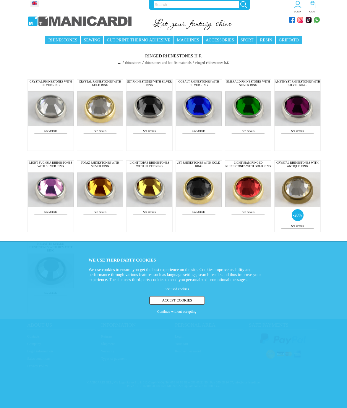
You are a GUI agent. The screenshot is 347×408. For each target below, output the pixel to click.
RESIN (266, 40)
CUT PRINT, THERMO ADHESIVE (138, 40)
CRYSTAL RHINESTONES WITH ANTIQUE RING (297, 164)
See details (50, 131)
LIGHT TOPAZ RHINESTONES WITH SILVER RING (149, 164)
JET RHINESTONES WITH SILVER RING (149, 83)
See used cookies (177, 289)
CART (312, 11)
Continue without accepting (177, 311)
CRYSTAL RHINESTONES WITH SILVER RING (51, 83)
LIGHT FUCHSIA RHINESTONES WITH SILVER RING (50, 164)
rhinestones (133, 63)
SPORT (247, 40)
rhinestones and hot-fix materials (168, 63)
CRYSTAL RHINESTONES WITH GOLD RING (100, 83)
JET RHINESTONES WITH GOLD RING (198, 164)
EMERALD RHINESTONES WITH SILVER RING (248, 83)
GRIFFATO (289, 40)
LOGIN (297, 11)
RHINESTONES (62, 40)
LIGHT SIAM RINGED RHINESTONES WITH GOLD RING (248, 164)
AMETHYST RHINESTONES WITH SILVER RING (297, 83)
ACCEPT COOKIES (177, 300)
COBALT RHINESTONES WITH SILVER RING (199, 83)
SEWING (92, 40)
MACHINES (188, 40)
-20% (297, 215)
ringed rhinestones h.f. (212, 63)
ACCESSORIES (220, 40)
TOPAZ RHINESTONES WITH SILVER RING (100, 164)
